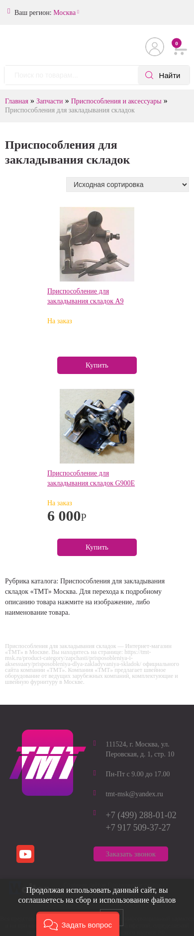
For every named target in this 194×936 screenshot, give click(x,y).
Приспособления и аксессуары (116, 101)
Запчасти (49, 101)
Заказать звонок (131, 854)
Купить (97, 365)
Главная (16, 101)
